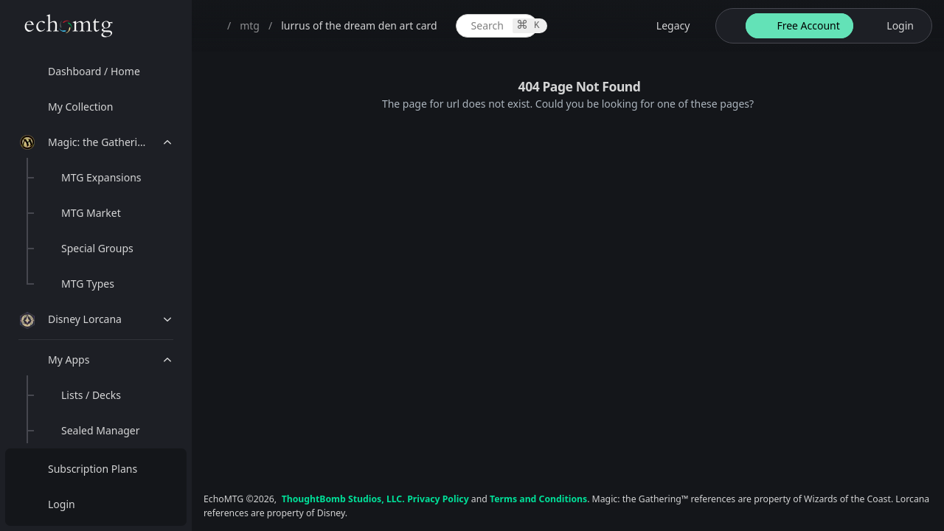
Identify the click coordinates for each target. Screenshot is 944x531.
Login (61, 504)
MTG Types (87, 284)
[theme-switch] (728, 25)
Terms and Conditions (538, 499)
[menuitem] (96, 71)
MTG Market (91, 213)
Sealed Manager (100, 430)
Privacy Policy (437, 499)
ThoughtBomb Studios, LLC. (343, 499)
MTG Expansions (101, 177)
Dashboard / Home (94, 71)
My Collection (80, 107)
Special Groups (97, 248)
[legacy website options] (664, 25)
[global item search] (497, 26)
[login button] (891, 25)
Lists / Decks (91, 395)
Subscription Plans (92, 469)
